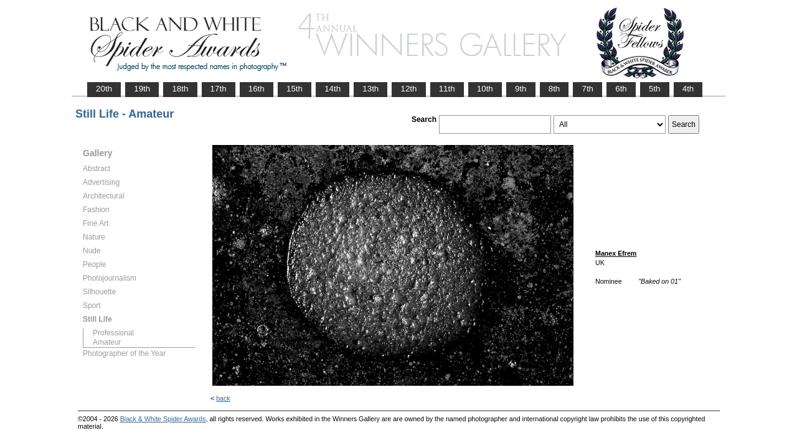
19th (142, 88)
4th (688, 88)
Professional (113, 333)
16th (256, 88)
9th (521, 88)
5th (654, 88)
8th (554, 88)
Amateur (107, 342)
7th (587, 88)
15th (294, 88)
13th (370, 88)
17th (218, 88)
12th (408, 88)
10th (485, 88)
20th (104, 88)
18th (180, 88)
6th (621, 88)
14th (332, 88)
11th (447, 88)
